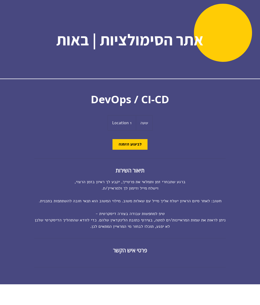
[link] (130, 144)
